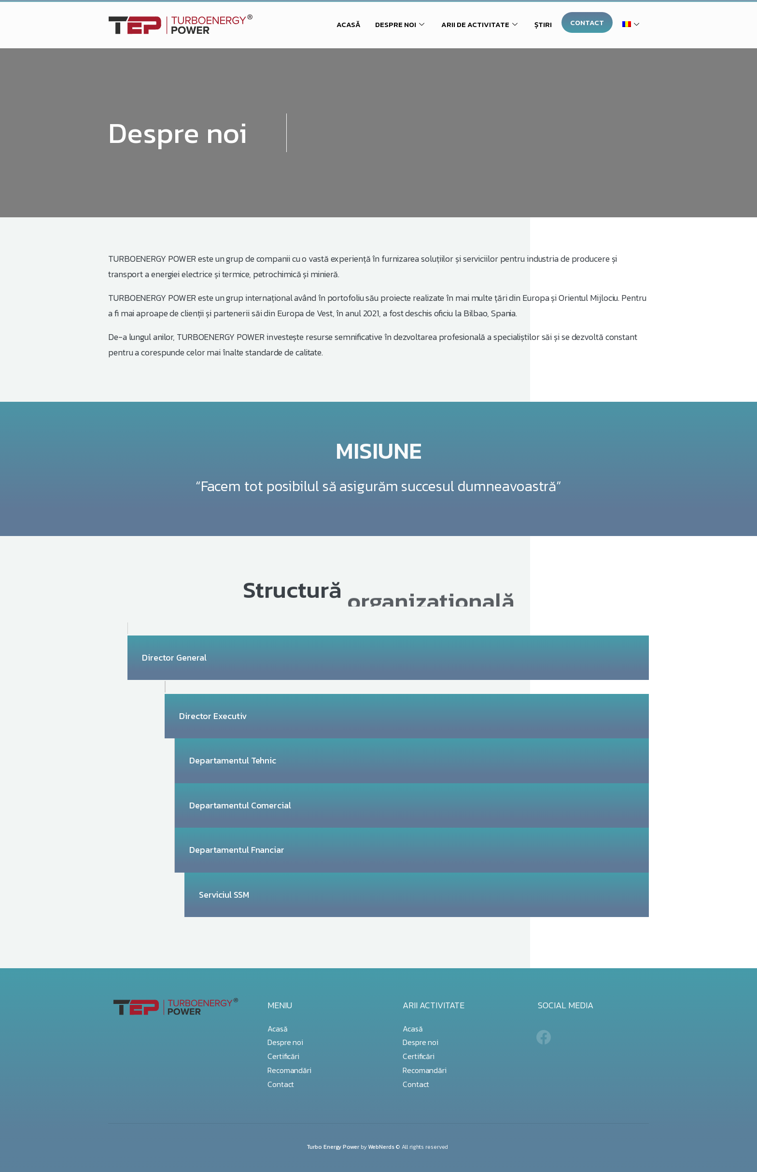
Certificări (283, 1056)
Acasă (277, 1028)
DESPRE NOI (401, 24)
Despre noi (285, 1042)
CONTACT (587, 22)
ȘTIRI (543, 24)
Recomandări (289, 1070)
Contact (280, 1084)
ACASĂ (348, 24)
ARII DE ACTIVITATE (480, 24)
